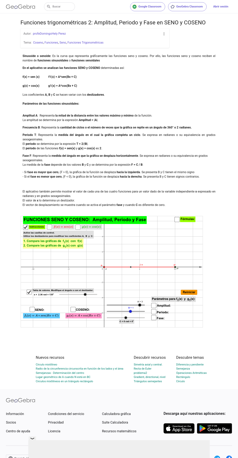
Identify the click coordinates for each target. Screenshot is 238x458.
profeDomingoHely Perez (49, 33)
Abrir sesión (220, 6)
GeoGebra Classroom (186, 6)
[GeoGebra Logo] (20, 6)
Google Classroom (146, 6)
